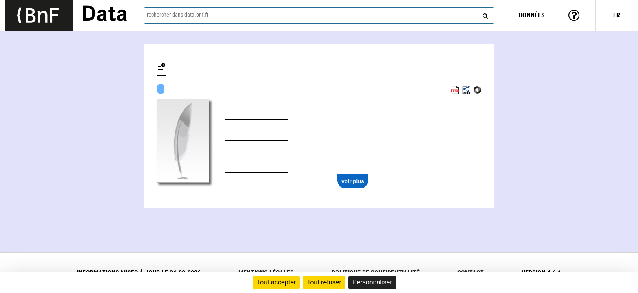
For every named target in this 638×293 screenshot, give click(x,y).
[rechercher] (484, 14)
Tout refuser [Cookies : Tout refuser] (324, 282)
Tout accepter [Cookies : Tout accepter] (276, 282)
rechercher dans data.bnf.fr (177, 14)
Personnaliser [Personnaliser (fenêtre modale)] (372, 282)
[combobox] (319, 15)
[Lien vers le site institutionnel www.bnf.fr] (39, 15)
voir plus (352, 181)
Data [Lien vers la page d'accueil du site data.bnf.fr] (104, 15)
